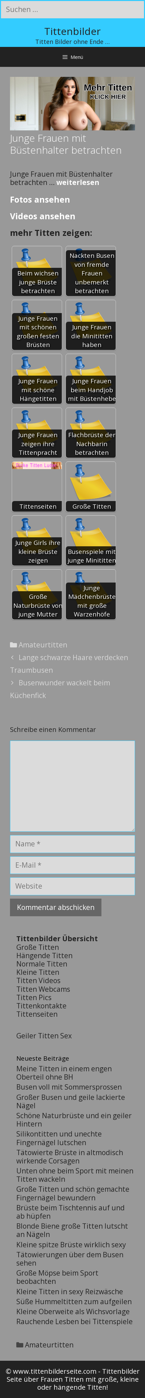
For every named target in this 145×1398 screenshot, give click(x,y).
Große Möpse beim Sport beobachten (57, 1277)
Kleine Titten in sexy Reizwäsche (69, 1291)
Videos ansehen (42, 216)
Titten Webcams (43, 989)
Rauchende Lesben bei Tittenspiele (74, 1321)
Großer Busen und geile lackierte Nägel (70, 1101)
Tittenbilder (72, 31)
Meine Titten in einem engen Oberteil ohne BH (64, 1073)
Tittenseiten (37, 1014)
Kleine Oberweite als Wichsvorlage (73, 1311)
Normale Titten (41, 963)
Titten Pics (34, 997)
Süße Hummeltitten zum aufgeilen (74, 1301)
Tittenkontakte (41, 1005)
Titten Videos (38, 980)
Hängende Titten (44, 955)
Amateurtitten (43, 644)
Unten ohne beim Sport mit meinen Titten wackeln (74, 1175)
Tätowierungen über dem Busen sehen (69, 1259)
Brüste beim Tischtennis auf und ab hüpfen (70, 1212)
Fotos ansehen (40, 199)
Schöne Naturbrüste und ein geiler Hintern (74, 1120)
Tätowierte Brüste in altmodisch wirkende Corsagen (69, 1156)
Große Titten (37, 947)
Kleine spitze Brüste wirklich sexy (71, 1244)
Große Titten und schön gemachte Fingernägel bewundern (72, 1193)
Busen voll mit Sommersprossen (69, 1087)
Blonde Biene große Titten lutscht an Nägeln (72, 1230)
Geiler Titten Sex (44, 1035)
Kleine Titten (37, 972)
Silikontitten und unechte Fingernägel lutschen (59, 1138)
